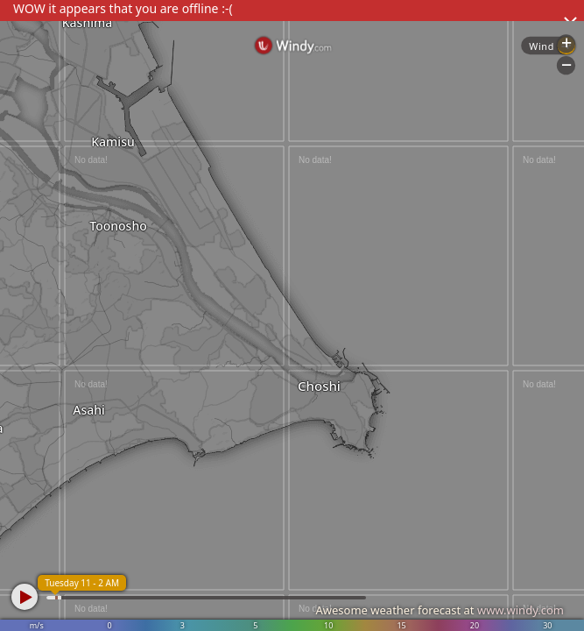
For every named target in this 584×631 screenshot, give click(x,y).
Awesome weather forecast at (439, 610)
